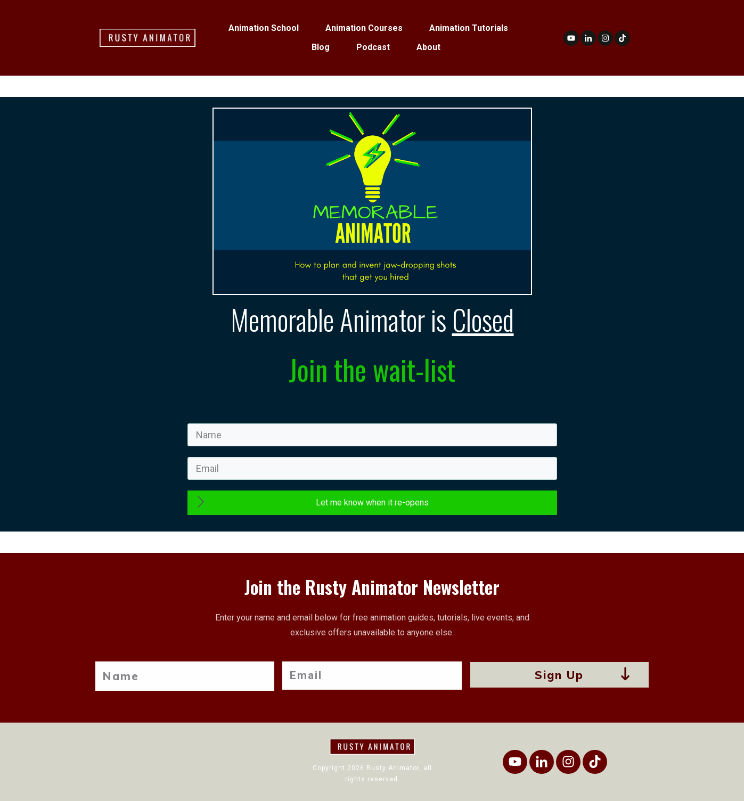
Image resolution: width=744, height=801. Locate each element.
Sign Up (559, 675)
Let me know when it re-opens (372, 502)
